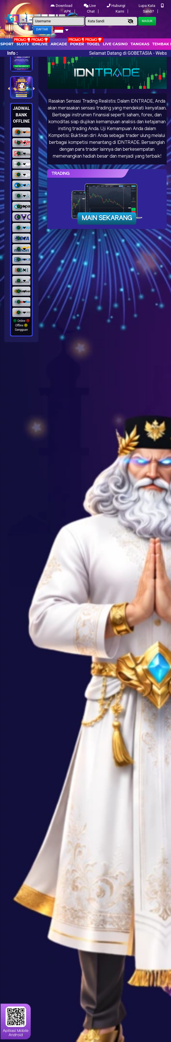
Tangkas (140, 44)
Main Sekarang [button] (107, 218)
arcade (58, 44)
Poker (77, 44)
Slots (22, 44)
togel (93, 44)
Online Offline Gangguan (21, 325)
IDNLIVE (40, 44)
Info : (12, 53)
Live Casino (115, 44)
